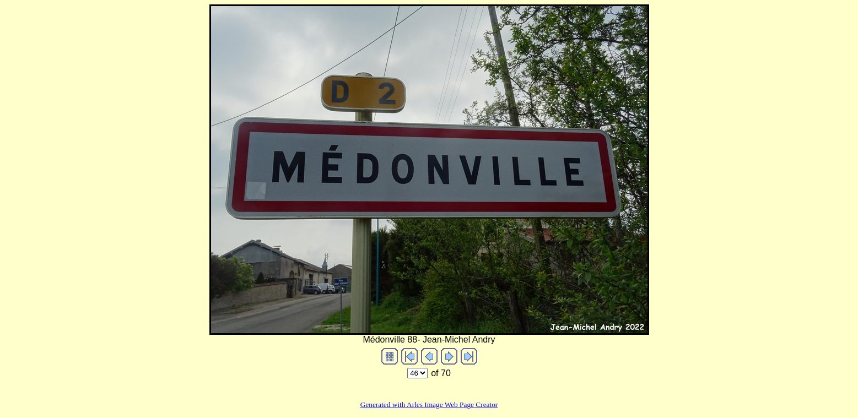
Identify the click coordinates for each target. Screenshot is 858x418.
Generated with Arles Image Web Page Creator (429, 404)
